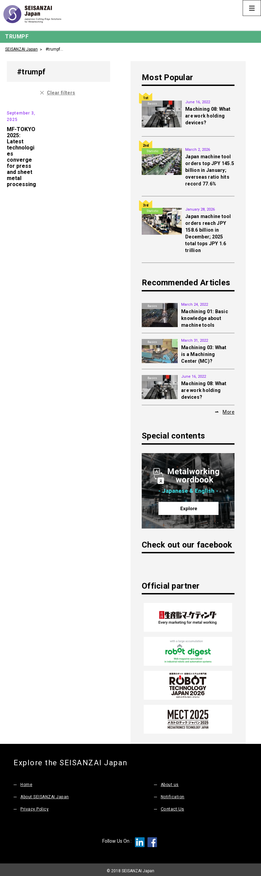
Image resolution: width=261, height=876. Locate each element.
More (228, 411)
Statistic (152, 151)
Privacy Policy (34, 806)
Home (26, 782)
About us (170, 782)
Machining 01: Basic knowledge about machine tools (204, 318)
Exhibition (17, 109)
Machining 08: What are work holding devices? (208, 115)
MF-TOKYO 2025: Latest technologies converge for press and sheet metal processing (21, 176)
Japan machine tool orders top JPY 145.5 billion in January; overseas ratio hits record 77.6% (209, 170)
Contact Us (172, 806)
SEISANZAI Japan (21, 49)
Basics (152, 103)
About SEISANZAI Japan (46, 794)
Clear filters (61, 92)
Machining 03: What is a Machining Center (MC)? (204, 354)
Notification (173, 794)
